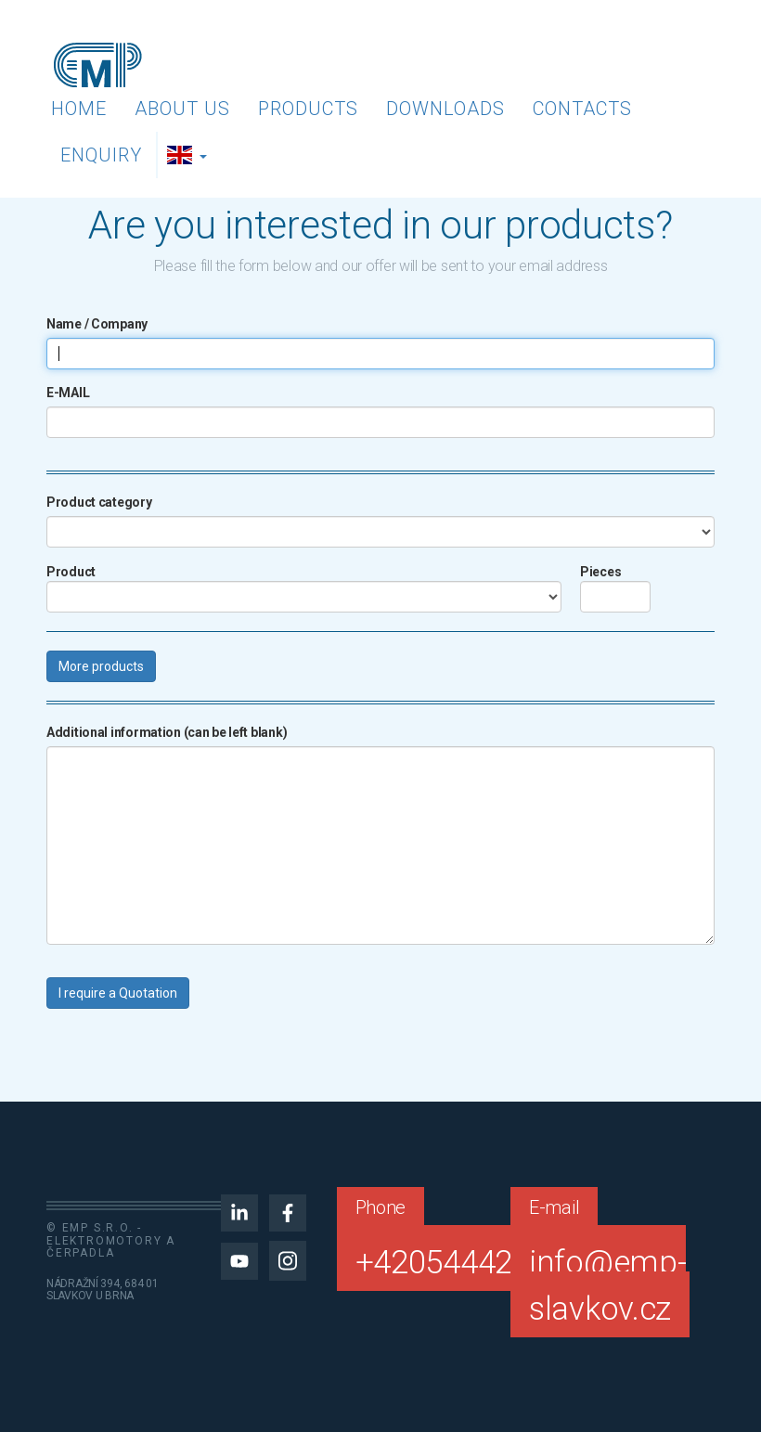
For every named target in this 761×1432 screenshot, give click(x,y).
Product (71, 571)
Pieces (600, 571)
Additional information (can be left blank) (166, 732)
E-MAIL (67, 392)
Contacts (582, 108)
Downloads (445, 108)
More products (101, 666)
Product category (99, 502)
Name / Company (97, 323)
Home (79, 108)
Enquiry (101, 155)
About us (182, 108)
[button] (189, 155)
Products (308, 108)
